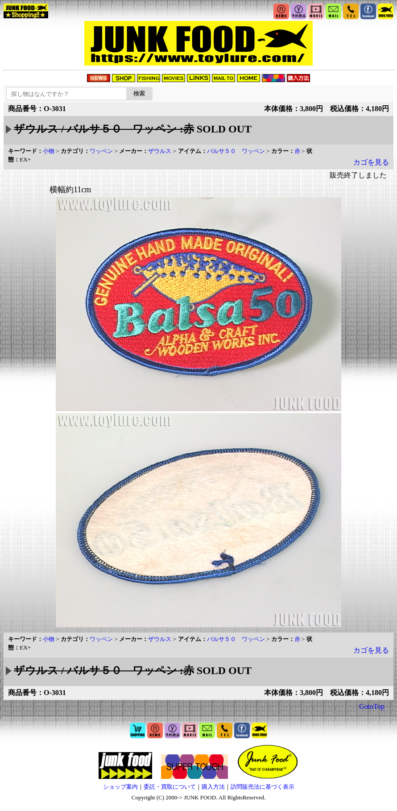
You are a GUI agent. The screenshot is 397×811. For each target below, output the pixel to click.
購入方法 (213, 786)
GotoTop (372, 706)
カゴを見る (371, 162)
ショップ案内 (120, 786)
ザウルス (159, 151)
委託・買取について (170, 786)
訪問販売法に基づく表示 (262, 786)
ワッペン (101, 151)
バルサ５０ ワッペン (236, 151)
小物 (48, 151)
